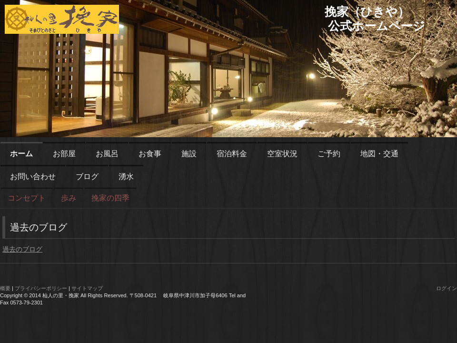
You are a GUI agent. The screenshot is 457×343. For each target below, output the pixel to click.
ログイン (446, 288)
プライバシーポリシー (41, 288)
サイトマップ (87, 288)
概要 (5, 288)
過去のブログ (22, 249)
